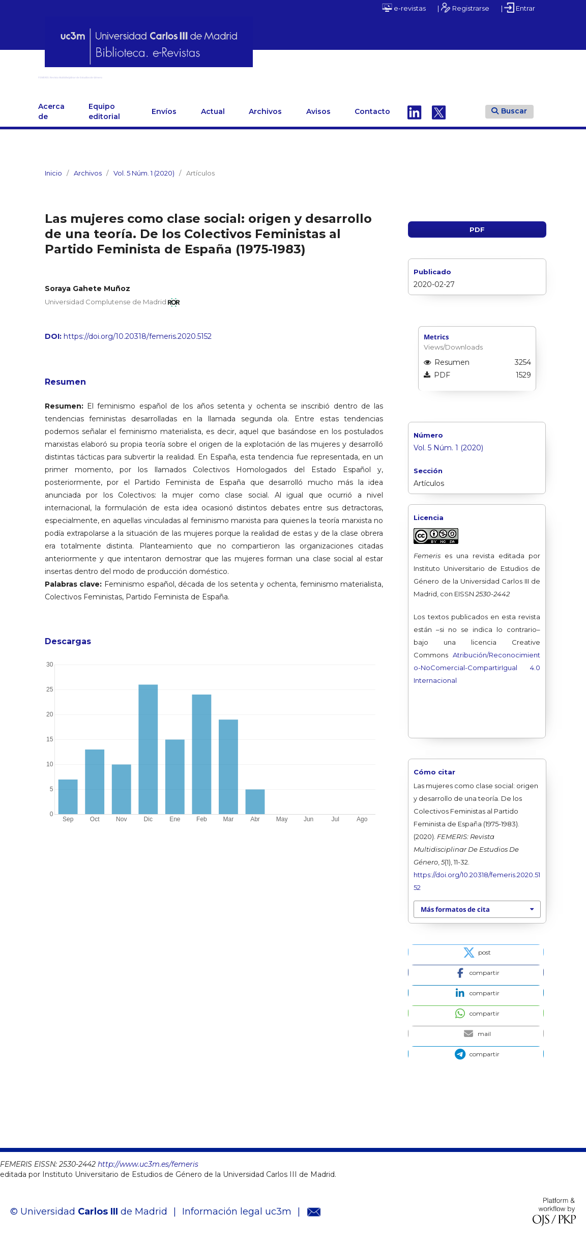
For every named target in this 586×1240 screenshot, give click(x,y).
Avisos (318, 107)
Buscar (509, 106)
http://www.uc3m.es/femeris (148, 1160)
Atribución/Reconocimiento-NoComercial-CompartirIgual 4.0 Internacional (477, 663)
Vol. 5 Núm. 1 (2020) (143, 169)
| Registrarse (463, 8)
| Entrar (518, 8)
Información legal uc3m (236, 1207)
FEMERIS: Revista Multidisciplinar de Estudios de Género (206, 75)
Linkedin (414, 107)
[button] (476, 948)
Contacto (372, 107)
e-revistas (404, 8)
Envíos (164, 107)
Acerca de (51, 107)
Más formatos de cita (455, 905)
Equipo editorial (104, 107)
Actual (213, 107)
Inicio (53, 169)
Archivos (265, 107)
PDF (477, 225)
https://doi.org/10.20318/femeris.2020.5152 (138, 332)
